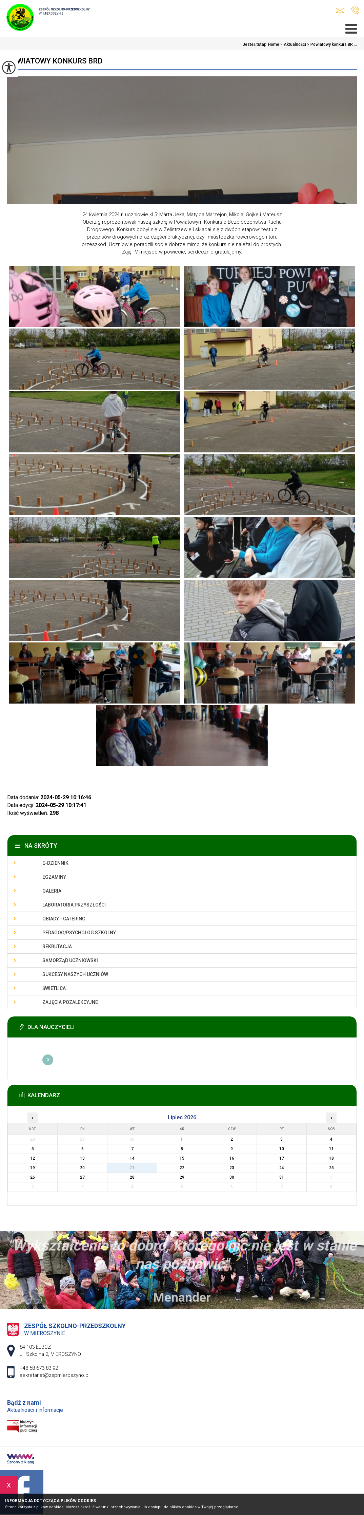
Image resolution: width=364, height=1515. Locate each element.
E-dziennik (55, 863)
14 (132, 1158)
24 (281, 1167)
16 (231, 1158)
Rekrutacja (57, 946)
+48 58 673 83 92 (355, 10)
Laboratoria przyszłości (74, 905)
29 (182, 1177)
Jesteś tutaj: (255, 44)
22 (182, 1167)
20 (82, 1167)
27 (82, 1177)
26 (32, 1177)
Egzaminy (54, 877)
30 (231, 1177)
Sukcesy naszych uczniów (75, 974)
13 (82, 1158)
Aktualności (292, 44)
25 (331, 1167)
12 (32, 1158)
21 (132, 1167)
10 (281, 1148)
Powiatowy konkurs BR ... (331, 44)
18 (331, 1158)
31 (281, 1177)
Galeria (51, 891)
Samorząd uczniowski (70, 960)
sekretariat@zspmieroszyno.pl (340, 10)
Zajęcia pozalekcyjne (70, 1002)
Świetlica (54, 988)
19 (32, 1167)
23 (231, 1167)
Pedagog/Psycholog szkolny (79, 932)
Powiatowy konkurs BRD (55, 61)
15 (182, 1158)
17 (281, 1158)
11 (331, 1148)
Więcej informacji (47, 1059)
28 (132, 1177)
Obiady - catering (63, 918)
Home (273, 44)
